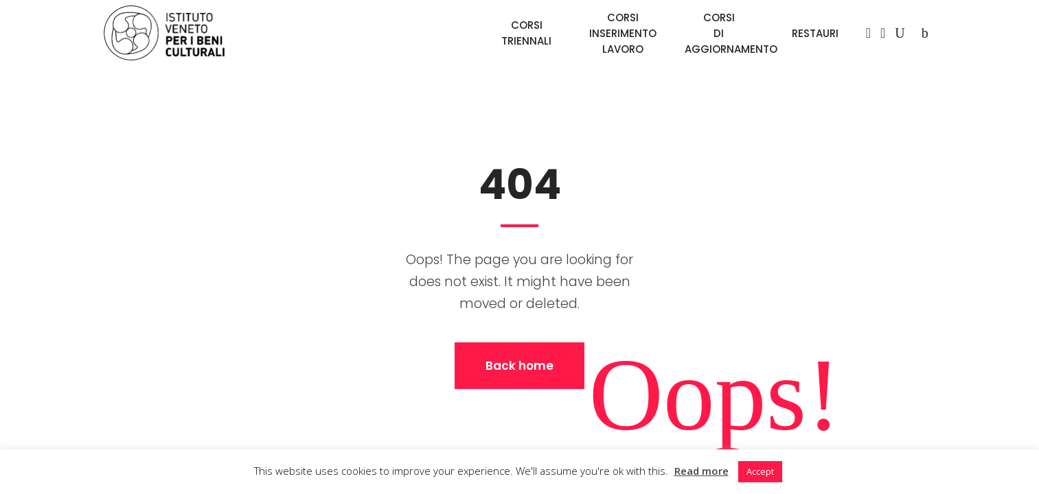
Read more (701, 471)
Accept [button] (760, 471)
